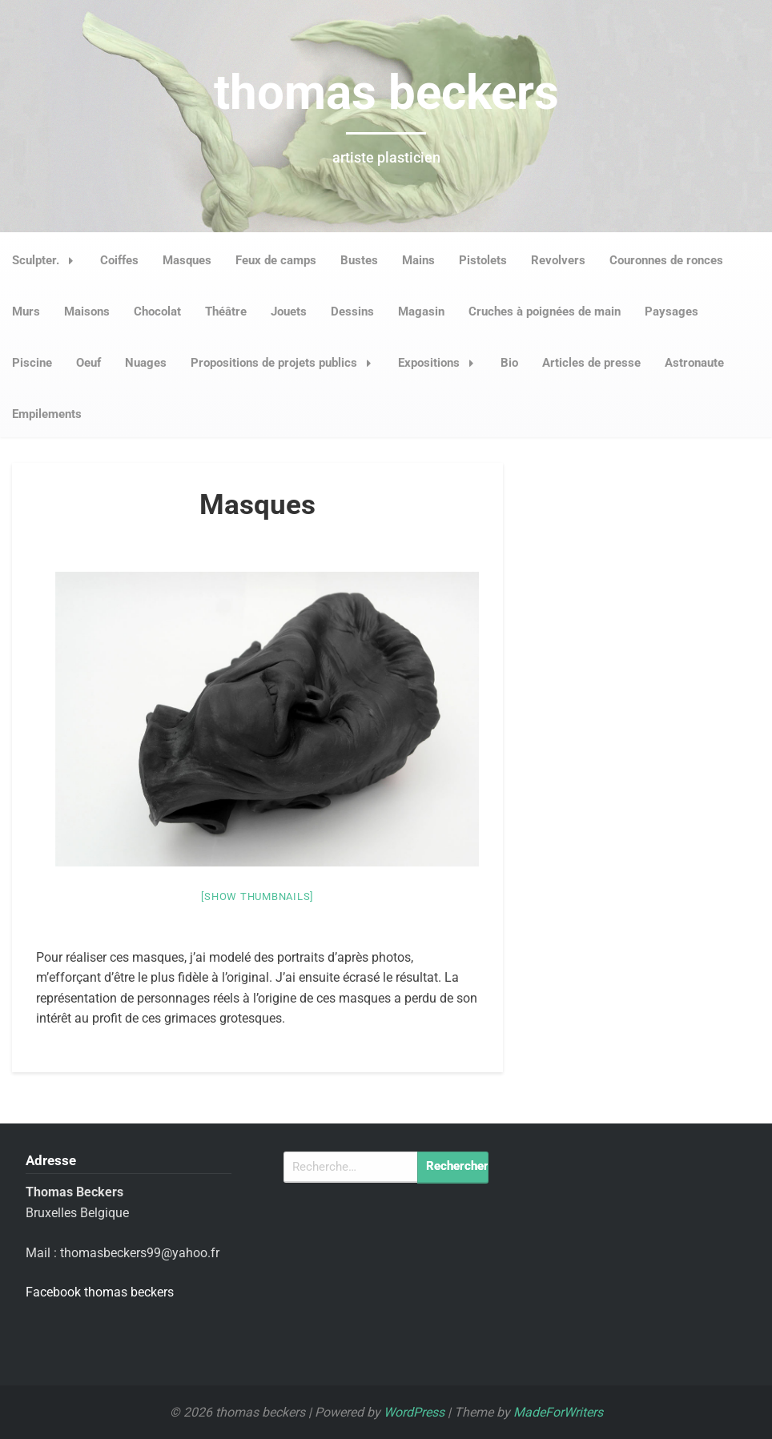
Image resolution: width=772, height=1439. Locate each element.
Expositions (440, 362)
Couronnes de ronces (666, 260)
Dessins (352, 311)
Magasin (421, 311)
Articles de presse (591, 363)
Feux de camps (275, 260)
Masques (187, 260)
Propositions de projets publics (285, 362)
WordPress (414, 1412)
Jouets (289, 311)
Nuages (146, 363)
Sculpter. (47, 260)
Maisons (87, 311)
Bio (509, 363)
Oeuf (88, 363)
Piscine (32, 363)
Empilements (47, 414)
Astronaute (694, 363)
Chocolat (157, 311)
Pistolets (483, 260)
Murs (26, 311)
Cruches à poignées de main (544, 311)
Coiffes (119, 260)
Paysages (671, 311)
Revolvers (558, 260)
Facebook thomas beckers (100, 1292)
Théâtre (226, 311)
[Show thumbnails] (257, 896)
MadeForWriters (558, 1412)
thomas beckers (386, 92)
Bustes (359, 260)
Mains (418, 260)
